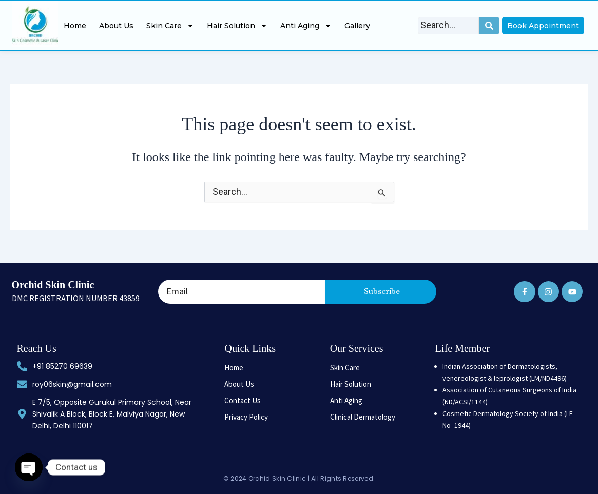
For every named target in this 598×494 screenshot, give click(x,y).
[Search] (448, 25)
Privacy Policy (246, 417)
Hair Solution (237, 25)
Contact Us (242, 400)
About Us (116, 25)
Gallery (357, 25)
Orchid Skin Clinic (53, 284)
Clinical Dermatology (362, 417)
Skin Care (170, 25)
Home (75, 25)
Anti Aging (306, 25)
